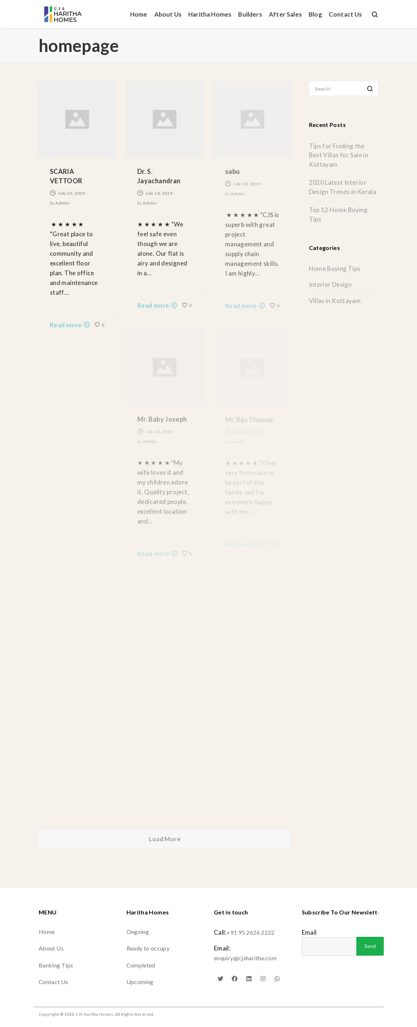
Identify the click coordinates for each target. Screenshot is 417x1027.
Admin (62, 203)
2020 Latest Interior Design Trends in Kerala (343, 187)
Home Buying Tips (335, 268)
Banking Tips (56, 965)
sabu (232, 171)
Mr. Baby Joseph (162, 419)
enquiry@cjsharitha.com (245, 957)
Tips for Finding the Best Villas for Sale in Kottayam (339, 155)
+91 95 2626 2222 (251, 932)
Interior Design (330, 284)
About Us (51, 948)
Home (47, 931)
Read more (66, 325)
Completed (140, 965)
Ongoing (137, 931)
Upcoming (140, 981)
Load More (165, 839)
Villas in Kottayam (335, 300)
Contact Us (53, 981)
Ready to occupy (148, 948)
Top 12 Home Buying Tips (338, 214)
